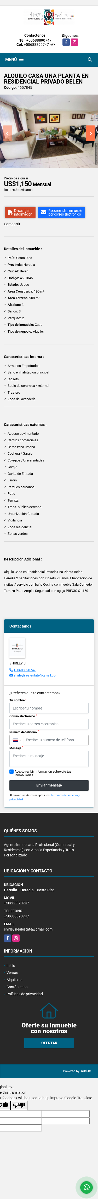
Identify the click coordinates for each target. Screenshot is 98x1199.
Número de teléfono (24, 732)
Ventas (12, 973)
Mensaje (16, 748)
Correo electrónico (23, 716)
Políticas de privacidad (25, 994)
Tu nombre (17, 700)
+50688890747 (38, 40)
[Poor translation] (19, 1105)
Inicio (11, 966)
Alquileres (14, 980)
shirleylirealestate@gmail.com (36, 675)
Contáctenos (17, 987)
